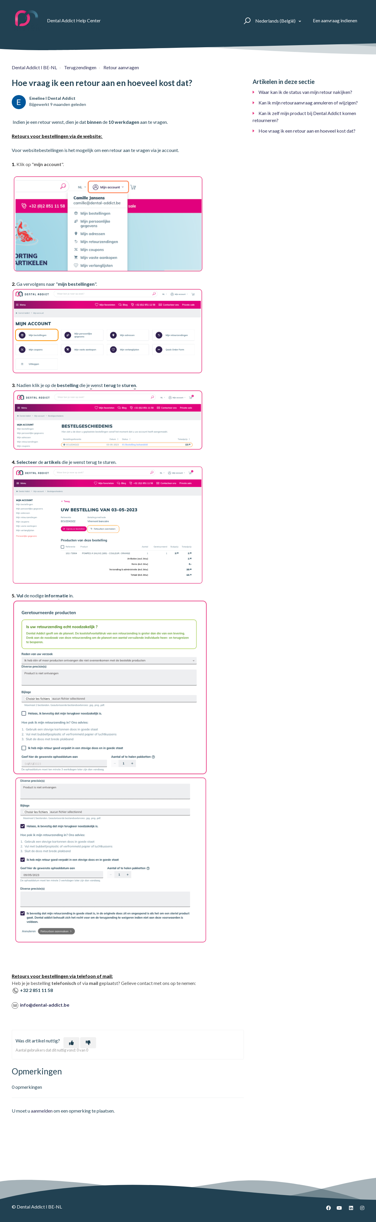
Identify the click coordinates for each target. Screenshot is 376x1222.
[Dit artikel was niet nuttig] (88, 1042)
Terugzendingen (80, 67)
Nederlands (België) (275, 20)
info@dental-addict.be (44, 1005)
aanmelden (42, 1110)
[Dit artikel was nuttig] (71, 1042)
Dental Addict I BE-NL (34, 67)
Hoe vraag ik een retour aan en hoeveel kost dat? (306, 130)
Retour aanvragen (121, 67)
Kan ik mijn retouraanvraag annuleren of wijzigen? (308, 102)
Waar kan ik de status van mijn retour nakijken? (305, 92)
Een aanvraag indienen (335, 20)
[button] (246, 20)
